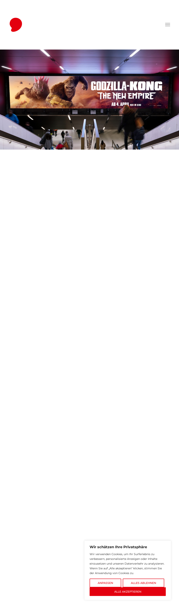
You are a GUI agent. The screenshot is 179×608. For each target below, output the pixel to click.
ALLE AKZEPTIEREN (127, 591)
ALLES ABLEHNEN (143, 583)
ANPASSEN (105, 583)
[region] (127, 570)
